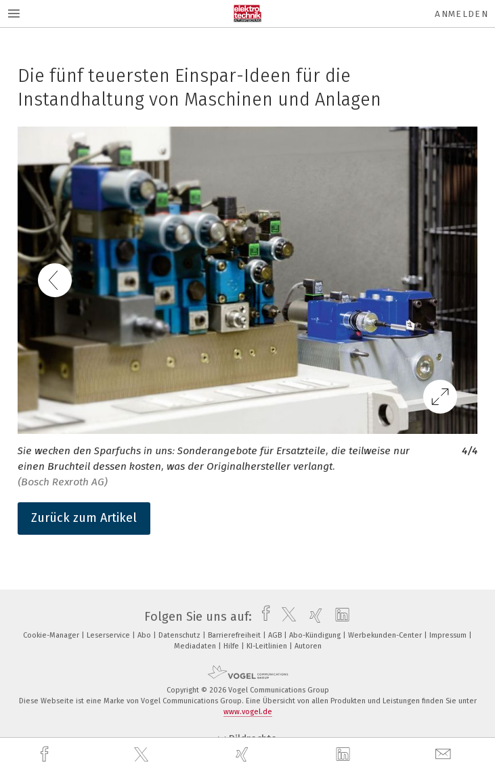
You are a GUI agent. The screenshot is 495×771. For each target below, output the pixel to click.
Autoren (308, 646)
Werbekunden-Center (386, 635)
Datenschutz (180, 635)
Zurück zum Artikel (84, 517)
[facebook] (46, 754)
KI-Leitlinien (267, 646)
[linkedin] (345, 755)
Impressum (449, 635)
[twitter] (143, 754)
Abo (145, 635)
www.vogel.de (247, 711)
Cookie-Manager (52, 635)
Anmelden (461, 14)
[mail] (444, 754)
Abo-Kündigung (316, 635)
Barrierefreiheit (235, 635)
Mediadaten (196, 646)
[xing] (243, 754)
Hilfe (232, 646)
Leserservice (109, 635)
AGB (276, 635)
